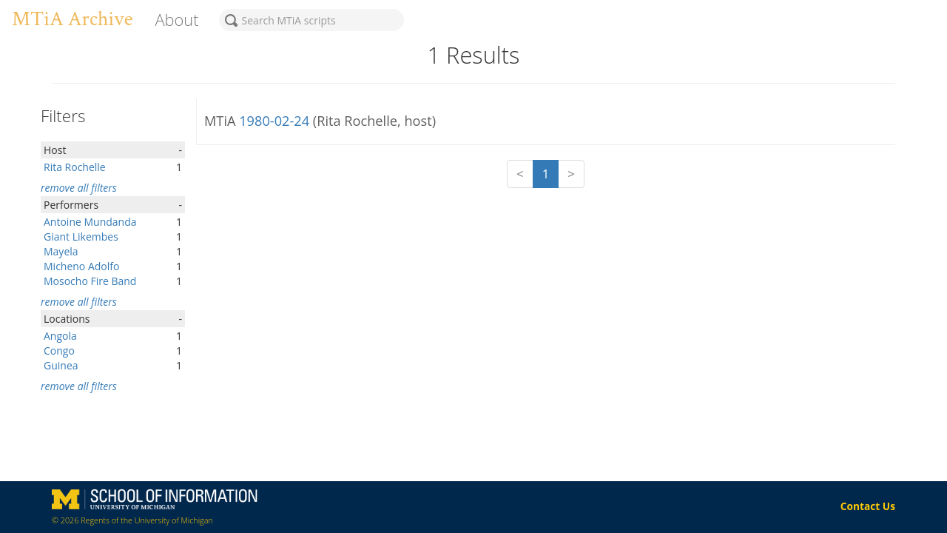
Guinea (61, 365)
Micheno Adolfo (81, 266)
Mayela (61, 251)
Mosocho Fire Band (90, 281)
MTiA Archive (72, 19)
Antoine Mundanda (90, 222)
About (176, 19)
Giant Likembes (81, 236)
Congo (59, 350)
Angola (60, 336)
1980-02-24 (276, 121)
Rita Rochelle (75, 167)
